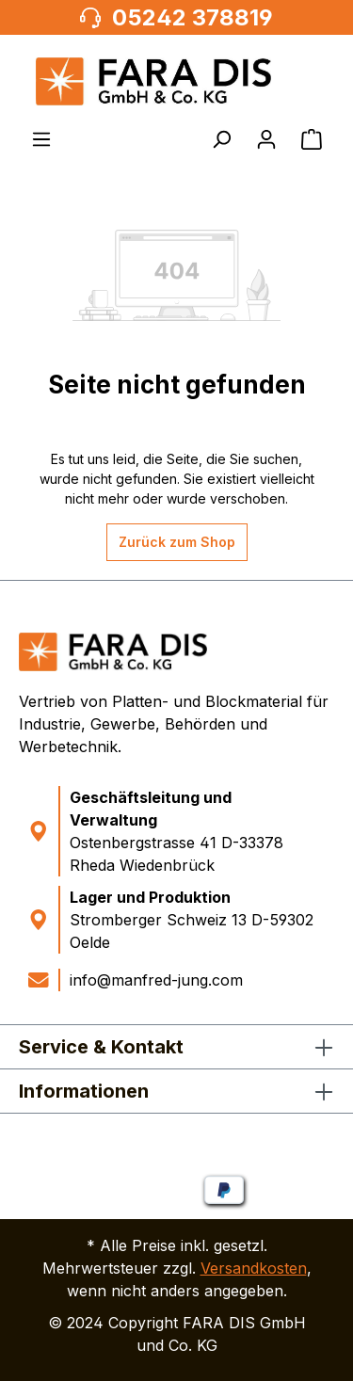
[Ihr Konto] (266, 139)
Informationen (84, 1091)
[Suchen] (221, 139)
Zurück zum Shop (177, 542)
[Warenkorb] (311, 139)
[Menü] (41, 139)
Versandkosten (254, 1268)
